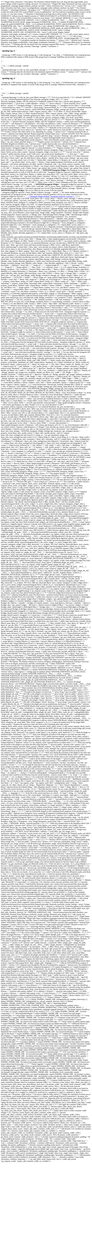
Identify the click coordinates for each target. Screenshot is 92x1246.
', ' (7, 66)
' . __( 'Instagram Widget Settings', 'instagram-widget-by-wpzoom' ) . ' (51, 196)
